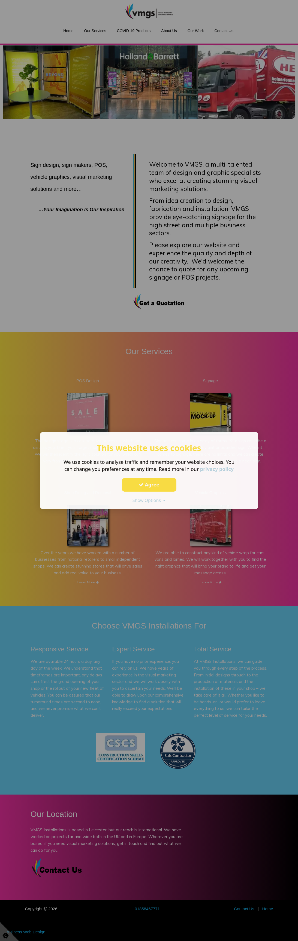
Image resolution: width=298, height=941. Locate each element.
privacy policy (217, 469)
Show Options (149, 500)
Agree (149, 484)
